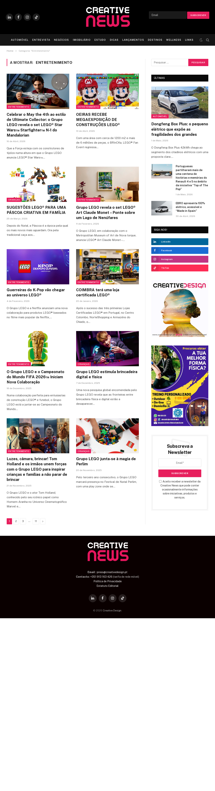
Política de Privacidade (107, 581)
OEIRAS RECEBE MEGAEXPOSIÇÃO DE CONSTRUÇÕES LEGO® (98, 119)
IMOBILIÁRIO (82, 39)
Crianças (14, 200)
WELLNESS (173, 39)
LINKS (189, 39)
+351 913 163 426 (101, 576)
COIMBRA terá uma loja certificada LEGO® (97, 292)
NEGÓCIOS (61, 39)
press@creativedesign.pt (112, 572)
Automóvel (160, 116)
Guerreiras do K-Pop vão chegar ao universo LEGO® (36, 292)
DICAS (114, 39)
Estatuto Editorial (107, 585)
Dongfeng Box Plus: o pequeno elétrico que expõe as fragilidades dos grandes (179, 129)
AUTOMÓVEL (19, 39)
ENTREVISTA (41, 39)
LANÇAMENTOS (133, 39)
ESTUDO (100, 39)
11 (36, 521)
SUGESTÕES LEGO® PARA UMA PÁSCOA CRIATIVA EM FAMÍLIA (36, 210)
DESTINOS (155, 39)
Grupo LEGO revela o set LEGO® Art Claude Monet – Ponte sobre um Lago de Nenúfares (105, 212)
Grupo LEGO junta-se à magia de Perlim (106, 461)
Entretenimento (18, 107)
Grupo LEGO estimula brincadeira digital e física (106, 374)
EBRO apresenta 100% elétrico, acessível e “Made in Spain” (190, 207)
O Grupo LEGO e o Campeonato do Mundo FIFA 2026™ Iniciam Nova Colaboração (35, 377)
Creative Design (112, 610)
